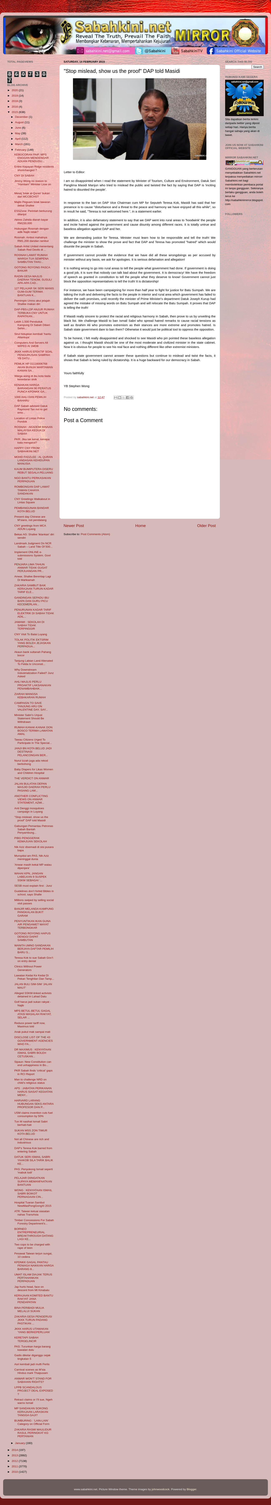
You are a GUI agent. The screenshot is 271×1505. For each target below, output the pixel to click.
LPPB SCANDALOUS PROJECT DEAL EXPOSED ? (33, 1391)
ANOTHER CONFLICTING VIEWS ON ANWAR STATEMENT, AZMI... (31, 799)
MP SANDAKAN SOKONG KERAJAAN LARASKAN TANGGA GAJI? (31, 1412)
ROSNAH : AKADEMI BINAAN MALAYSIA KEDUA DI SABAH (33, 430)
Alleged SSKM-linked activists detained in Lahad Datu (33, 995)
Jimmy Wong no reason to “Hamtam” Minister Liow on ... (32, 184)
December (22, 116)
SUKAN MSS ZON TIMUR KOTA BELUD (30, 1132)
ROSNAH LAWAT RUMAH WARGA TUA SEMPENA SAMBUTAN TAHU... (31, 258)
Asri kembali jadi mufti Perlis (32, 1364)
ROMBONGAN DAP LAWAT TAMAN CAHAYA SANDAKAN (32, 490)
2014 (15, 1450)
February (21, 149)
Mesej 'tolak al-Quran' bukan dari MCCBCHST (32, 195)
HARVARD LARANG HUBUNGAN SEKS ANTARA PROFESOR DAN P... (34, 1104)
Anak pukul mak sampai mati (32, 1031)
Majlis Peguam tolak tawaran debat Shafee (32, 203)
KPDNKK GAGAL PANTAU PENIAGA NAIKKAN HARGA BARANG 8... (34, 1265)
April (18, 138)
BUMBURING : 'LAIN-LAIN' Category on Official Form (32, 1422)
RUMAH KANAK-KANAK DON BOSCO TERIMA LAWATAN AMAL (33, 731)
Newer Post (74, 525)
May (18, 133)
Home (140, 525)
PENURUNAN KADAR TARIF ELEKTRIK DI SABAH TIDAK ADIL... (34, 613)
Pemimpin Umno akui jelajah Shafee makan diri (32, 302)
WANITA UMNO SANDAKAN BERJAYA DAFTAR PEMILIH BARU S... (34, 949)
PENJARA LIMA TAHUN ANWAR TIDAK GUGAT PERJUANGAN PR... (31, 568)
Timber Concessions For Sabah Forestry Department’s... (34, 1222)
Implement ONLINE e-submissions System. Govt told (32, 555)
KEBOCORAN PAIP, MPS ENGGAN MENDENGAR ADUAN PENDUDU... (31, 158)
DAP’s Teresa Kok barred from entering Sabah (33, 1150)
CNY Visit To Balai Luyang (30, 634)
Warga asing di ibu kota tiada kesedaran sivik (32, 377)
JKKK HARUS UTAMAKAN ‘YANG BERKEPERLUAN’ (32, 1330)
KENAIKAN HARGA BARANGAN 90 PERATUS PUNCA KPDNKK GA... (32, 388)
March (19, 144)
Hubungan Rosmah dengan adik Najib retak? (31, 230)
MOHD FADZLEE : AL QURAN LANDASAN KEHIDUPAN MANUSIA (33, 460)
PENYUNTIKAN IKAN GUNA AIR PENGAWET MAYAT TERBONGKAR (32, 924)
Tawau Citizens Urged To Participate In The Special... (33, 741)
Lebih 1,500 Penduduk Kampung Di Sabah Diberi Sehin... (32, 325)
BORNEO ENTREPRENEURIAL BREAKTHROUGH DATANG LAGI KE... (33, 1234)
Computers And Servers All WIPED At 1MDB (31, 344)
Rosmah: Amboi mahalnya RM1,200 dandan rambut (31, 239)
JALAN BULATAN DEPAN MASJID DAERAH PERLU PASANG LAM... (32, 787)
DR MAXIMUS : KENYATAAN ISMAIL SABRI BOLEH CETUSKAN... (32, 1053)
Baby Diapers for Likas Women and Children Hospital (33, 771)
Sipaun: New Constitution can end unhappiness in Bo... (32, 1063)
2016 (15, 106)
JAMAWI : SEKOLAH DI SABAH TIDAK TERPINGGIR (29, 625)
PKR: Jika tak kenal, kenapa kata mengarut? (32, 441)
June (18, 127)
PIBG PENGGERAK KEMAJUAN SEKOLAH (30, 839)
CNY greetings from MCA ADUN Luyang (30, 527)
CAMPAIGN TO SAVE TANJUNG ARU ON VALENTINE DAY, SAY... (31, 706)
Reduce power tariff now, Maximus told (29, 1025)
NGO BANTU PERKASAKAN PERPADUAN (32, 479)
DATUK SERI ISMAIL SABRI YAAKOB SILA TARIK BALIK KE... (33, 1160)
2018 (15, 101)
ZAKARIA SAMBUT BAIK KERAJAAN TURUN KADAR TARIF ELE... (33, 589)
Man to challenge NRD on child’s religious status (30, 1081)
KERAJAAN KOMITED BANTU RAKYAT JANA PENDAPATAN (33, 1299)
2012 (15, 1461)
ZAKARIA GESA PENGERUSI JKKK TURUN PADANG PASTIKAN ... (33, 1320)
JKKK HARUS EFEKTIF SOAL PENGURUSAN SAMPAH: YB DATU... (33, 355)
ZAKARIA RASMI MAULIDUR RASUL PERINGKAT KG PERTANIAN (32, 1433)
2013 (15, 1455)
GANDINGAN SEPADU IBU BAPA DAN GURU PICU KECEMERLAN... (31, 601)
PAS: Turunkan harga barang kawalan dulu (32, 1348)
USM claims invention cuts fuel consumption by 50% (33, 1114)
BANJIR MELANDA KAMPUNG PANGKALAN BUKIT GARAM (34, 912)
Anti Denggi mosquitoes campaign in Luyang (29, 810)
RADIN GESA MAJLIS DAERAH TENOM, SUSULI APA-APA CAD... (33, 280)
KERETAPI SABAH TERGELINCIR (26, 1339)
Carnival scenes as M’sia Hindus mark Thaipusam (31, 1371)
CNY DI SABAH (24, 175)
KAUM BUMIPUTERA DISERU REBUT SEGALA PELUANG (33, 470)
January (20, 1443)
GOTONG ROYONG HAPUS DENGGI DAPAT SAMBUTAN (32, 937)
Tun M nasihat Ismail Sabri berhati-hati (31, 1123)
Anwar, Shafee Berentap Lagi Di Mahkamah (32, 578)
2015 (15, 112)
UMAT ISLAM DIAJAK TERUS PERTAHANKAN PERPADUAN (33, 1278)
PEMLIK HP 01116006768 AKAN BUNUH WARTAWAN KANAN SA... (33, 367)
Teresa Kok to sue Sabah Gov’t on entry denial (33, 959)
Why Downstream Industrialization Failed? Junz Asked (34, 673)
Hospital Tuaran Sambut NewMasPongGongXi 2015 (32, 1204)
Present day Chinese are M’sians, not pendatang (30, 518)
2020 (15, 90)
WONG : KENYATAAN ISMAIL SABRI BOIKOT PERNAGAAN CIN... (33, 1193)
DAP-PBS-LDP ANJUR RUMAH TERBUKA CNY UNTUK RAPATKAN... (34, 313)
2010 (15, 1471)
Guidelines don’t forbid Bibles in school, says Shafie (34, 893)
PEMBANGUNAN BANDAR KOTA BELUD (31, 509)
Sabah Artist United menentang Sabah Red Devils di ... (33, 248)
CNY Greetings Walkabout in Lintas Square (32, 500)
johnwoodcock (161, 1489)
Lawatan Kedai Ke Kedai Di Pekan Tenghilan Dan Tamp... (34, 977)
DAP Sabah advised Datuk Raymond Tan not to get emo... (31, 409)
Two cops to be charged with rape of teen (32, 1246)
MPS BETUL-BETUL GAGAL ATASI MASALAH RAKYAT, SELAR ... (32, 1014)
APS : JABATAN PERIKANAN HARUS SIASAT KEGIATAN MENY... (33, 1091)
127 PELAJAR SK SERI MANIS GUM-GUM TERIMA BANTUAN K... (34, 292)
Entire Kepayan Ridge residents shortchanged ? (34, 168)
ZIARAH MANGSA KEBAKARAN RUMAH (30, 695)
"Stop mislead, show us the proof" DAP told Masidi (31, 818)
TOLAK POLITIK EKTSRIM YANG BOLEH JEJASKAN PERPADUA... (32, 643)
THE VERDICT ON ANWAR (31, 778)
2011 (15, 1466)
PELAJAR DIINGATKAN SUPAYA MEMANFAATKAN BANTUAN (33, 1181)
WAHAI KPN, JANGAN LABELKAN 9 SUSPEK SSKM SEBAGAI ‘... (30, 877)
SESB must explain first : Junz (33, 885)
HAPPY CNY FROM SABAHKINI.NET (27, 449)
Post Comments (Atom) (95, 534)
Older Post (206, 525)
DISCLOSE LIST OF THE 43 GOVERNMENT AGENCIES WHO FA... (33, 1040)
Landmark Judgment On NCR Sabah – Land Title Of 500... (33, 545)
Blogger (191, 1489)
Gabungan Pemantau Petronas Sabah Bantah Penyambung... (33, 829)
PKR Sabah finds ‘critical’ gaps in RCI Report (33, 1072)
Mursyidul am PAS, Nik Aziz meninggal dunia (31, 857)
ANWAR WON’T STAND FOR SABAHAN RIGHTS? (32, 1380)
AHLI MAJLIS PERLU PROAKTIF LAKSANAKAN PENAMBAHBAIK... (32, 685)
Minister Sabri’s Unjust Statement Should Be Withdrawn (29, 718)
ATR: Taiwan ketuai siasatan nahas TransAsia (32, 1213)
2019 (15, 95)
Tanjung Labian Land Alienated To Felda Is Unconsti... (33, 662)
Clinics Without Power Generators (28, 968)
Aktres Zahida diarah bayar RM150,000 (31, 221)
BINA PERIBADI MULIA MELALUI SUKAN (29, 1309)
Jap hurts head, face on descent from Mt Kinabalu (31, 1288)
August (20, 122)
